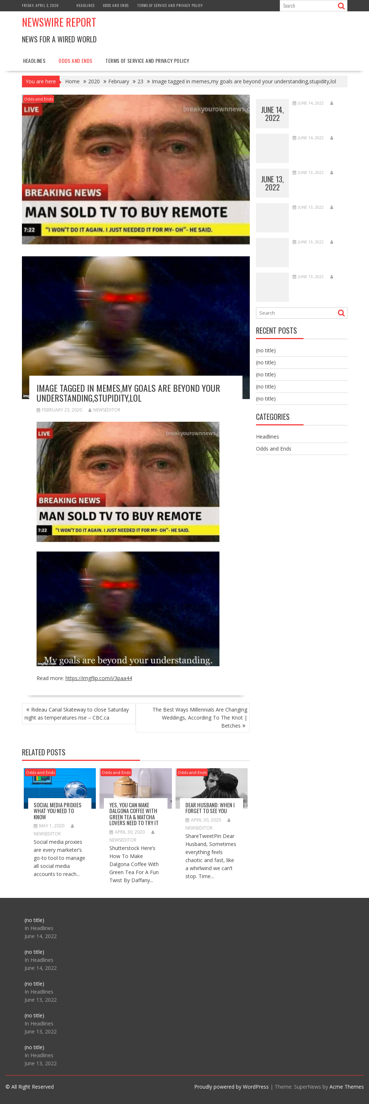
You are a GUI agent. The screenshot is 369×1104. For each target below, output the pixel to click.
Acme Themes (347, 1086)
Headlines (85, 5)
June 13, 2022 (272, 183)
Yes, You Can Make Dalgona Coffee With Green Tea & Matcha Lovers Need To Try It (134, 814)
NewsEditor (104, 410)
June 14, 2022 (272, 113)
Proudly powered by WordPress (231, 1086)
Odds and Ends (116, 5)
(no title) (266, 350)
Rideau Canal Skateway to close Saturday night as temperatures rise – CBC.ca (77, 713)
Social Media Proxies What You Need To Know (58, 811)
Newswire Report (59, 22)
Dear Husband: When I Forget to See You (210, 808)
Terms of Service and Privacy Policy (170, 5)
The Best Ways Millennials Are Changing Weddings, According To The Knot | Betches (200, 717)
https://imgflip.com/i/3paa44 (98, 678)
